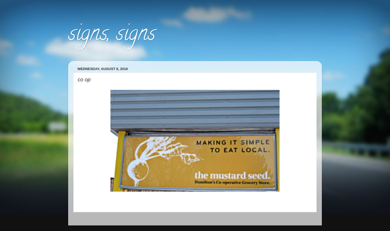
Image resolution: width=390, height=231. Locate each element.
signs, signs (111, 35)
